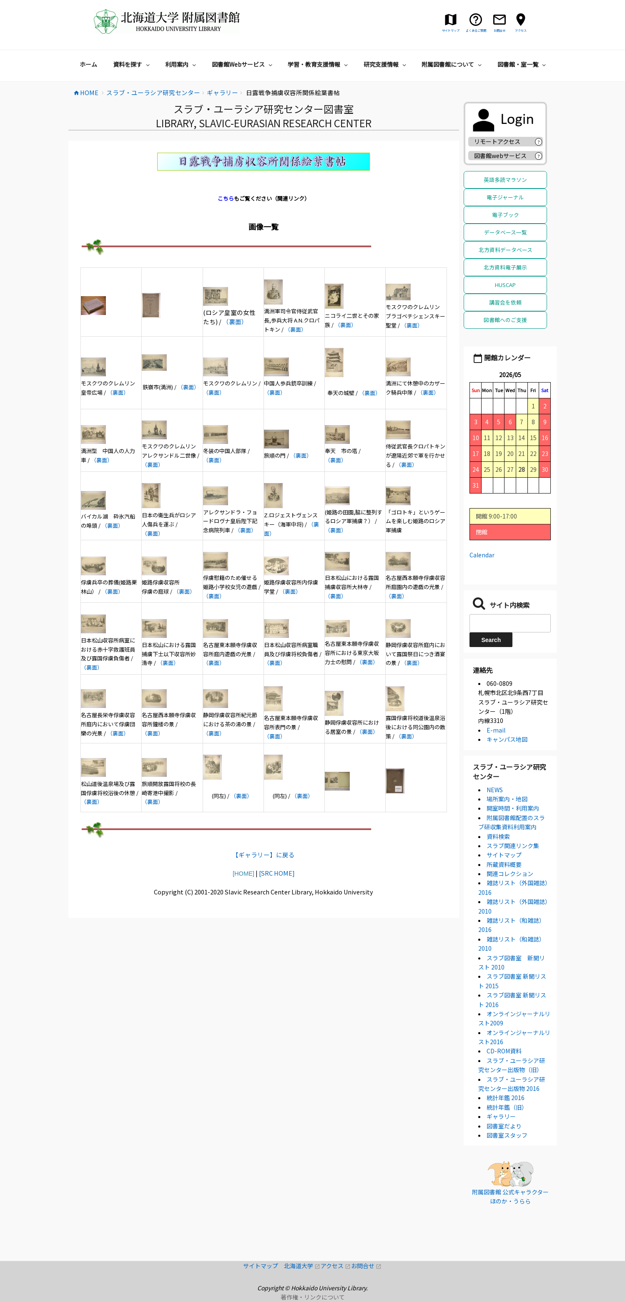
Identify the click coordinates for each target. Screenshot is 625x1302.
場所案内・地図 (507, 799)
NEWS (495, 790)
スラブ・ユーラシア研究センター (509, 771)
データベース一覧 (505, 232)
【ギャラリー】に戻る (263, 854)
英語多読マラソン (505, 180)
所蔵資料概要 (504, 864)
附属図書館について (453, 64)
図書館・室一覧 (522, 64)
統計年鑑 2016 (506, 1097)
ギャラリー (501, 1116)
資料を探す (132, 64)
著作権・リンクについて (313, 1297)
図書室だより (504, 1126)
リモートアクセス (497, 141)
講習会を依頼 (505, 302)
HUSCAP (505, 285)
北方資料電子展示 (505, 267)
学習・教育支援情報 (319, 64)
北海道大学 (302, 1266)
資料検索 (498, 836)
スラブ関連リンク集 (513, 845)
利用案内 (181, 64)
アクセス (336, 1266)
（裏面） (235, 321)
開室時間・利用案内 (513, 808)
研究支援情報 (386, 64)
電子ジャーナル (505, 197)
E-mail (496, 730)
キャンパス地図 (507, 739)
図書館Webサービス (243, 64)
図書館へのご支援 (505, 320)
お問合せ (366, 1266)
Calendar (481, 555)
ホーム (88, 64)
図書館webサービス (500, 155)
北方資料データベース (505, 250)
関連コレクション (510, 873)
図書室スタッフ (507, 1135)
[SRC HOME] (277, 873)
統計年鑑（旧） (507, 1107)
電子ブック (505, 215)
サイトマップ (504, 855)
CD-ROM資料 (504, 1051)
